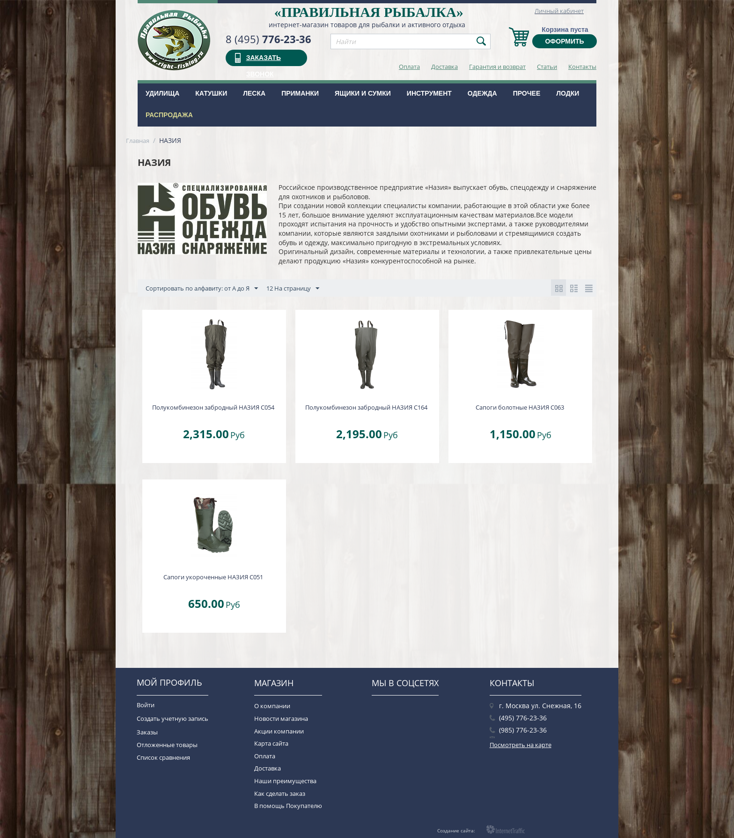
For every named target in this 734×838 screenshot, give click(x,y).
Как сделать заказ (279, 793)
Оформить (564, 41)
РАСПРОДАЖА (169, 115)
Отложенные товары (167, 745)
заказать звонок (263, 60)
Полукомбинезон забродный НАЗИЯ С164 (366, 407)
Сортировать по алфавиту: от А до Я (202, 288)
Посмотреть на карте (520, 745)
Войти (145, 705)
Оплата (409, 66)
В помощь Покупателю (288, 805)
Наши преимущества (285, 781)
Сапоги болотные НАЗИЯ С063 (520, 407)
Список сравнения (163, 757)
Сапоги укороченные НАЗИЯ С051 (213, 577)
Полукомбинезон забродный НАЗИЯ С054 (213, 407)
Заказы (147, 732)
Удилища (162, 93)
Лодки (567, 93)
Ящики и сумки (363, 93)
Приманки (300, 93)
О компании (272, 706)
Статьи (547, 66)
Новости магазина (281, 718)
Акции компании (279, 731)
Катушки (211, 93)
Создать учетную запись (172, 718)
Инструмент (429, 93)
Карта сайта (271, 743)
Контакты (582, 66)
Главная (137, 140)
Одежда (482, 93)
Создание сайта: (456, 830)
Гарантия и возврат (497, 66)
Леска (254, 93)
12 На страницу (292, 288)
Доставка (444, 66)
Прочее (527, 93)
